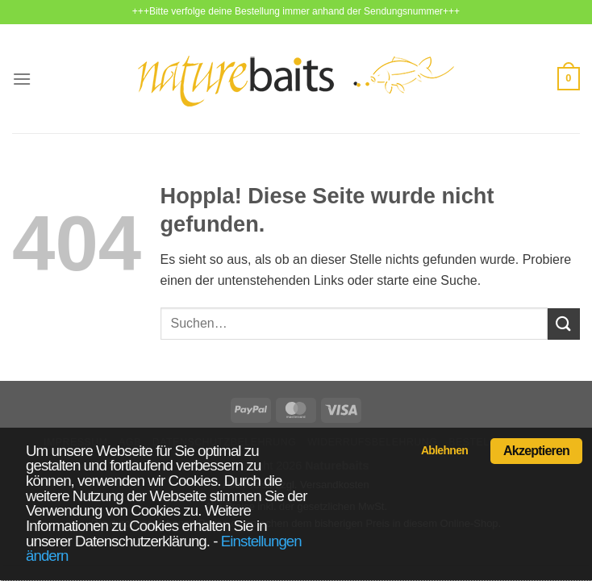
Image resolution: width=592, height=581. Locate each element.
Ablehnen (444, 450)
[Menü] (21, 78)
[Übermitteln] (564, 324)
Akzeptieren (536, 451)
